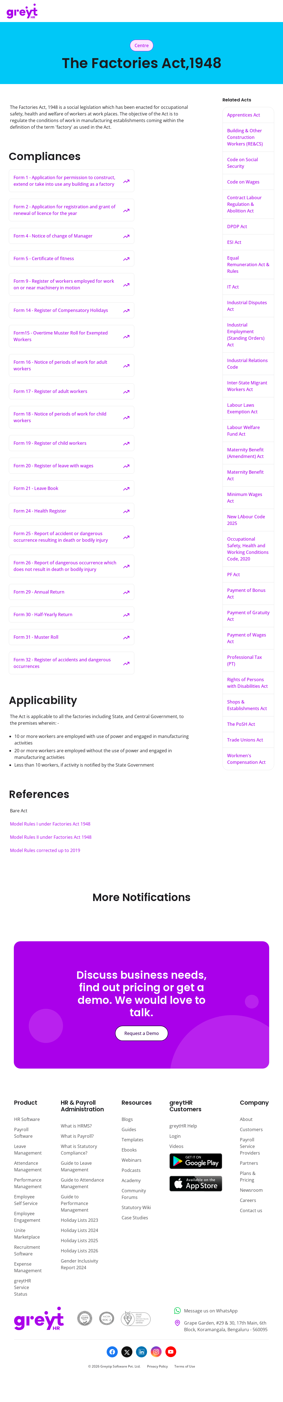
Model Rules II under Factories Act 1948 (50, 837)
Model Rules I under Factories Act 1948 (50, 824)
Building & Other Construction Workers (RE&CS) (245, 137)
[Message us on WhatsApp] (220, 1310)
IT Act (233, 287)
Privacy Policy (157, 1366)
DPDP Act (237, 226)
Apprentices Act (243, 115)
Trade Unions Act (245, 740)
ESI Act (234, 242)
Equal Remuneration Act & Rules (248, 264)
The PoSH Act (241, 724)
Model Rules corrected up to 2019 (45, 850)
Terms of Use (184, 1366)
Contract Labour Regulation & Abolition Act (244, 204)
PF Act (233, 574)
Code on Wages (243, 182)
